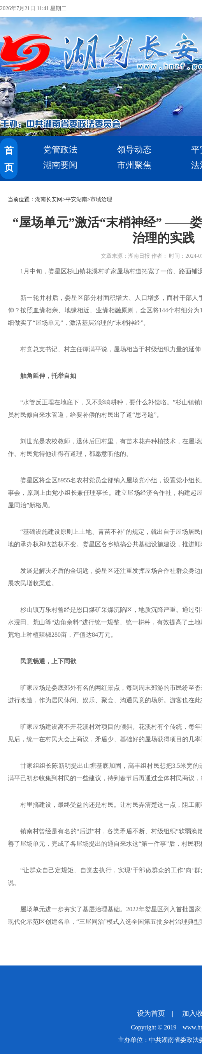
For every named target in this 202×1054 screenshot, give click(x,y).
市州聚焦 (134, 165)
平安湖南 (76, 199)
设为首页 (151, 1013)
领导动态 (134, 149)
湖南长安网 (48, 199)
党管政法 (60, 149)
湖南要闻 (60, 165)
